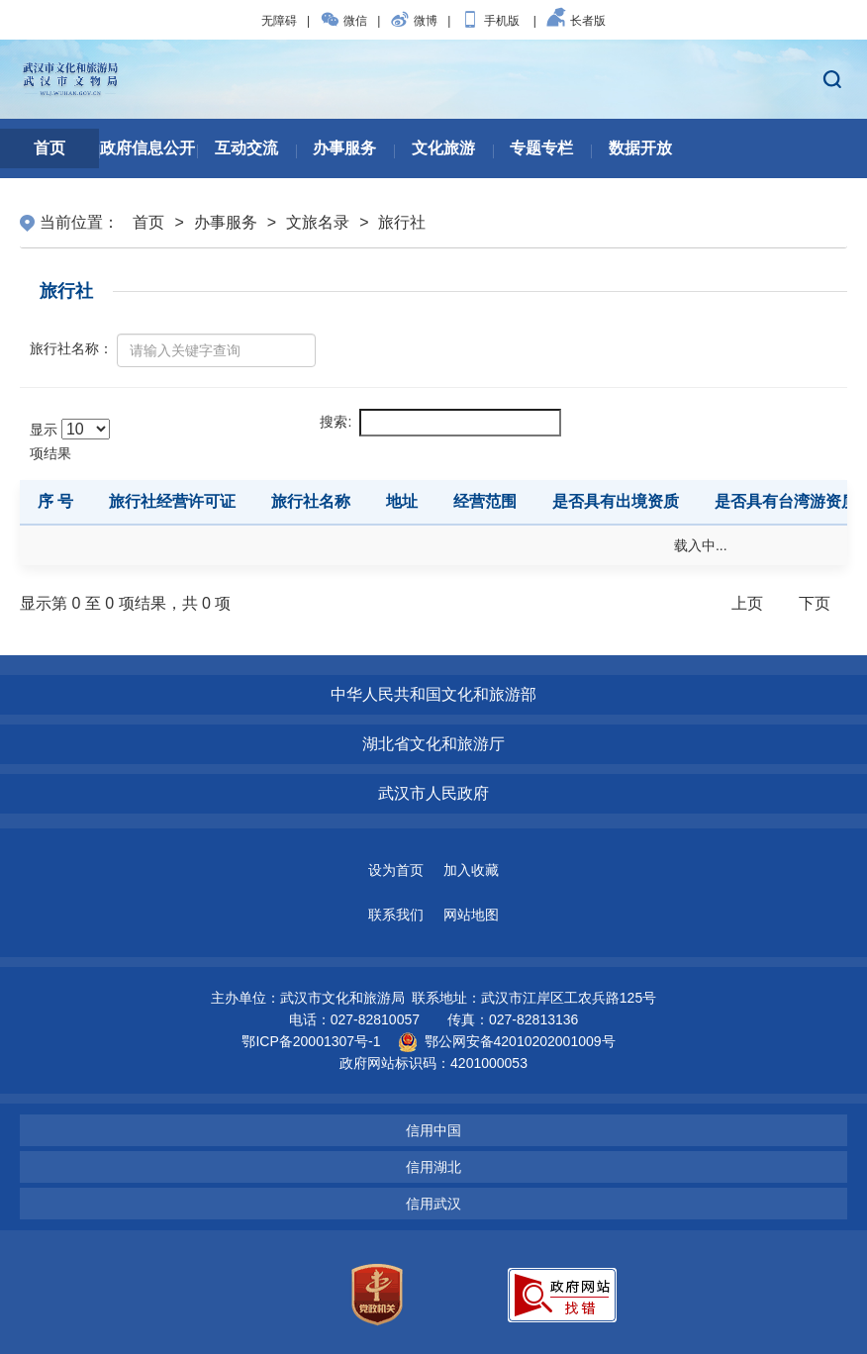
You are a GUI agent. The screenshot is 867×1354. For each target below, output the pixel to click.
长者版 (576, 21)
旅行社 (402, 222)
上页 (747, 603)
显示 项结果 (70, 440)
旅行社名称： (71, 348)
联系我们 (396, 914)
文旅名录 (317, 222)
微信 (343, 21)
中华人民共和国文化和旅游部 (433, 694)
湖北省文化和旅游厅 (433, 743)
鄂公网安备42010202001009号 (507, 1041)
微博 (413, 21)
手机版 (490, 21)
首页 (148, 222)
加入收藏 (471, 870)
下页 (814, 603)
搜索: (440, 422)
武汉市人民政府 (433, 793)
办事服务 (225, 222)
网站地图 (471, 914)
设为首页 (396, 870)
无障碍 (279, 21)
